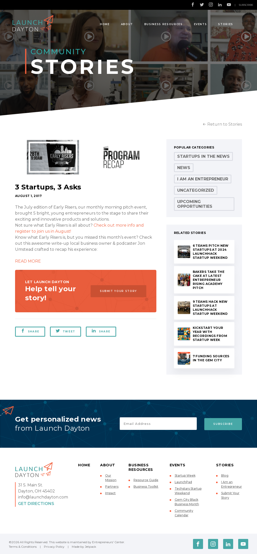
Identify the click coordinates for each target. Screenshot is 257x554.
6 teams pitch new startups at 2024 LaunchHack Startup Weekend (211, 252)
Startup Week (185, 475)
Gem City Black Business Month (187, 502)
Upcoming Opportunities (194, 204)
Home (105, 24)
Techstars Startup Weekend (188, 491)
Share (30, 331)
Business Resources (163, 24)
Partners (111, 486)
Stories (225, 24)
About (127, 24)
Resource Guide (146, 480)
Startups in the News (203, 156)
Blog (224, 475)
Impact (110, 493)
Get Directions (36, 503)
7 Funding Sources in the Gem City (211, 358)
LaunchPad (183, 482)
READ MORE (28, 261)
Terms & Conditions (23, 546)
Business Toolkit (146, 486)
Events (200, 24)
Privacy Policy (54, 546)
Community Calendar (184, 513)
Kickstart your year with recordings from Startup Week (210, 334)
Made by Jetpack (84, 546)
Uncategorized (195, 190)
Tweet (66, 331)
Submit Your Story (117, 291)
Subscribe (246, 5)
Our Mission (110, 478)
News (183, 167)
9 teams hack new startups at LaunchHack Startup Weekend (210, 308)
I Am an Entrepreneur (202, 179)
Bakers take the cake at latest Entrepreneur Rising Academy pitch (208, 280)
